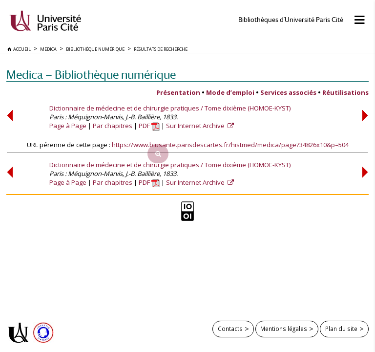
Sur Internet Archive (196, 125)
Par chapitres (112, 125)
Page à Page (67, 125)
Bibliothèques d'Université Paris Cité (290, 19)
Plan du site (341, 328)
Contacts (230, 328)
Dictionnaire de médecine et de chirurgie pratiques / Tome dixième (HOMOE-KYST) (170, 108)
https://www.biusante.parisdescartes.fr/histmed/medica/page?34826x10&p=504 (230, 144)
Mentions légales (283, 328)
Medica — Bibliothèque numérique (91, 74)
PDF (149, 125)
